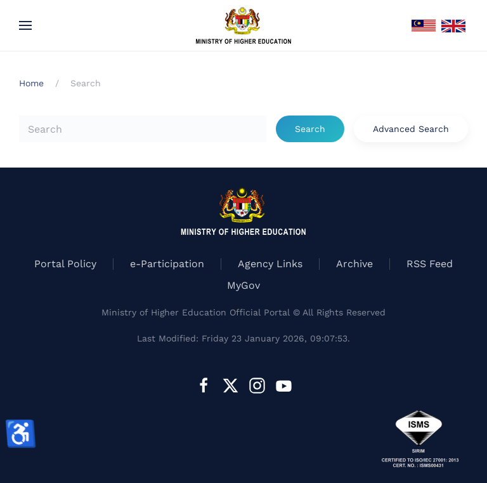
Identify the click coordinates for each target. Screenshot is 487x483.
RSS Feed (429, 264)
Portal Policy (65, 264)
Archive (354, 264)
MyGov (243, 285)
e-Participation (167, 264)
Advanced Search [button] (411, 129)
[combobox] (142, 129)
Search (310, 129)
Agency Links (270, 264)
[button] (25, 25)
